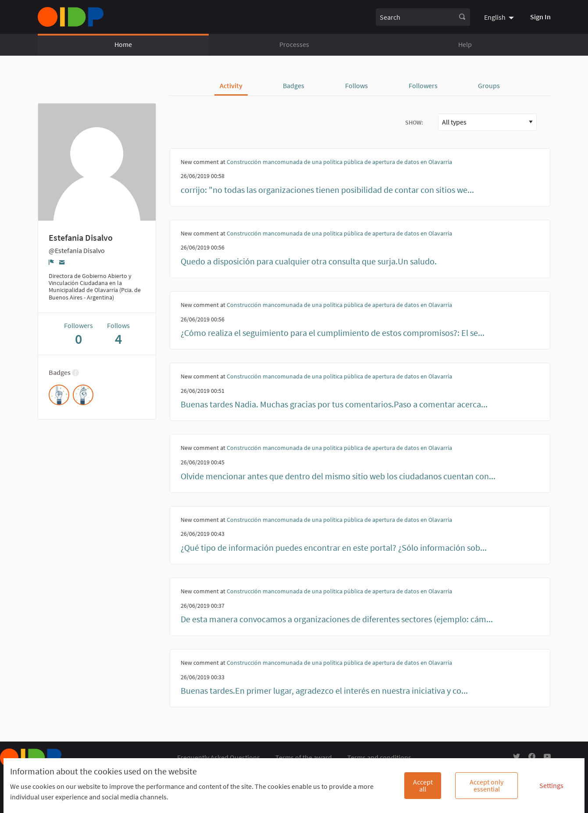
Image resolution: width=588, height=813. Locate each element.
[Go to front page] (70, 17)
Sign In (540, 16)
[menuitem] (500, 16)
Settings (551, 785)
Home (123, 44)
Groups (489, 85)
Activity (231, 85)
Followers (423, 85)
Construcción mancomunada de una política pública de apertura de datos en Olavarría (339, 162)
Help (465, 44)
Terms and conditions (379, 757)
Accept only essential (486, 785)
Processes (294, 44)
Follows (356, 85)
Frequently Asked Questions (218, 757)
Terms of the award (303, 757)
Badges (293, 85)
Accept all (423, 785)
